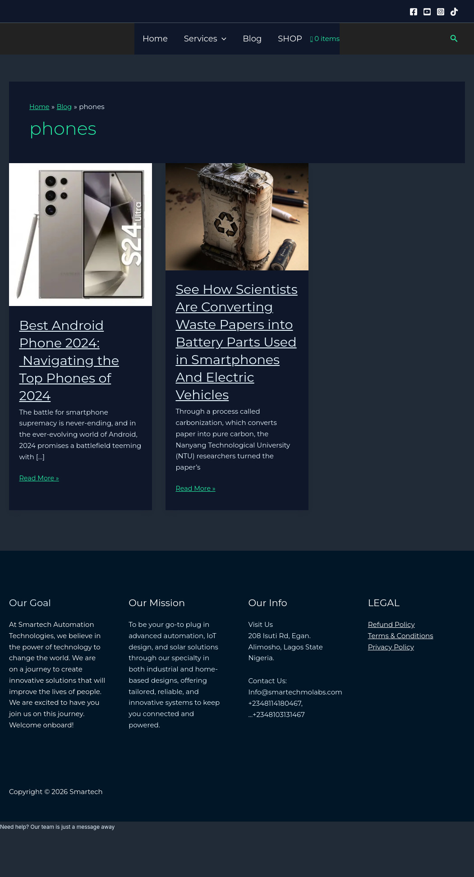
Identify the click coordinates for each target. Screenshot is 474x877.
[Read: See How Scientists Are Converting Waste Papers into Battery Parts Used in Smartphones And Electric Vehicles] (237, 216)
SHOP (290, 39)
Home (155, 39)
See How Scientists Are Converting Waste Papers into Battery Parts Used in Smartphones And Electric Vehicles (235, 359)
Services (205, 39)
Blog (252, 39)
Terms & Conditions (400, 671)
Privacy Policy (391, 681)
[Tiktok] (454, 12)
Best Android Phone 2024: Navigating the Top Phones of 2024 (71, 359)
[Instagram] (441, 12)
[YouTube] (427, 12)
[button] (221, 39)
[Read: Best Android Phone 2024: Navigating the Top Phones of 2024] (80, 233)
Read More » (40, 478)
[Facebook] (414, 12)
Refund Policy (391, 659)
